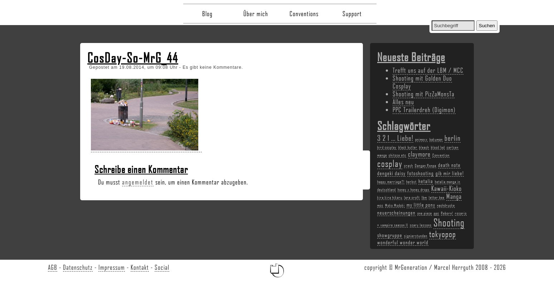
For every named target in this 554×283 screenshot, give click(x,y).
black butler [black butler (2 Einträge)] (407, 147)
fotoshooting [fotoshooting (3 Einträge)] (420, 173)
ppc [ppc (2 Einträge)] (436, 213)
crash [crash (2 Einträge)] (408, 165)
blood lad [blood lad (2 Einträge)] (438, 147)
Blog (207, 14)
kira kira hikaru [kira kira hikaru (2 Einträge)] (389, 197)
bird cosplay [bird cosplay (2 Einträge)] (387, 147)
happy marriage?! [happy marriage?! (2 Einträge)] (390, 181)
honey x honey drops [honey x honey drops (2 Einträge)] (413, 189)
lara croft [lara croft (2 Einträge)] (412, 197)
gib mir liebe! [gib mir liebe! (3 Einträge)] (450, 173)
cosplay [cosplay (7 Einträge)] (389, 163)
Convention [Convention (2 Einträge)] (440, 155)
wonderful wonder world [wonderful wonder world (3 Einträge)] (402, 242)
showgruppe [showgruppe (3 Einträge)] (389, 235)
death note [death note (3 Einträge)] (449, 165)
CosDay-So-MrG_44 (132, 57)
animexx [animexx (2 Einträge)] (421, 139)
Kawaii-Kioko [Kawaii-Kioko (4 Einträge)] (446, 188)
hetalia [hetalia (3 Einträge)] (425, 181)
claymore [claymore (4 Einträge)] (419, 154)
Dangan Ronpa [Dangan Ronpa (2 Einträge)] (425, 165)
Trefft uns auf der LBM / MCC (428, 70)
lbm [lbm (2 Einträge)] (424, 197)
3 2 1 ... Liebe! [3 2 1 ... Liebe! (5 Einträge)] (395, 137)
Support (352, 14)
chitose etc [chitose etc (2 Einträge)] (397, 155)
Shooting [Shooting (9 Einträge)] (449, 222)
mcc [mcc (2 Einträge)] (380, 205)
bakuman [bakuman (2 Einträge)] (436, 139)
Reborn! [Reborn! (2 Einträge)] (447, 213)
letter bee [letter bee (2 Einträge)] (436, 197)
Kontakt (140, 267)
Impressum (111, 267)
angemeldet (138, 182)
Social (162, 267)
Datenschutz (78, 267)
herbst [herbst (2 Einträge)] (411, 181)
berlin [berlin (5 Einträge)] (452, 137)
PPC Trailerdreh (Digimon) (424, 110)
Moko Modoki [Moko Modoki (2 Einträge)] (395, 205)
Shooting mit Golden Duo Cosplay (422, 82)
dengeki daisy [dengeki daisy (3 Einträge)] (391, 173)
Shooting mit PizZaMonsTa (424, 94)
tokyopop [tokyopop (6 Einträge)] (442, 234)
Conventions (304, 14)
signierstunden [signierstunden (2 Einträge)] (415, 236)
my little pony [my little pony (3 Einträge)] (421, 204)
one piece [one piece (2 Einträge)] (424, 213)
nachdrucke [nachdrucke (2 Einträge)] (446, 205)
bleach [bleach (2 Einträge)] (424, 147)
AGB (52, 267)
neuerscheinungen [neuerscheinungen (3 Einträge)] (396, 212)
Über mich (255, 14)
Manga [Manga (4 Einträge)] (454, 196)
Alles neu (403, 102)
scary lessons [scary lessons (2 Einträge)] (421, 225)
